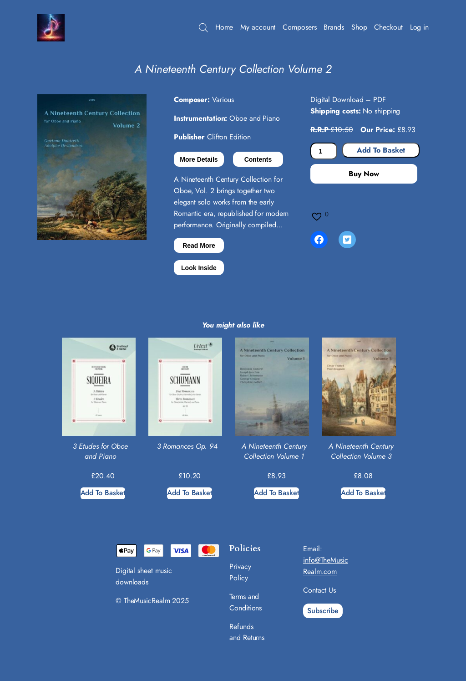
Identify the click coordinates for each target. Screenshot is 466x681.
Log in (419, 27)
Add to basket (381, 150)
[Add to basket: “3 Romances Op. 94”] (189, 493)
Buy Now (364, 174)
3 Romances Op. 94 (187, 446)
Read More (198, 245)
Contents (258, 159)
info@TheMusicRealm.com (325, 566)
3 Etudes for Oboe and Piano (100, 451)
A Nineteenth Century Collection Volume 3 (361, 451)
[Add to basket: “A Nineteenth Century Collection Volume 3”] (363, 493)
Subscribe (323, 610)
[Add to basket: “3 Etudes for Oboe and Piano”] (103, 493)
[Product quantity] (323, 151)
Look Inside (199, 267)
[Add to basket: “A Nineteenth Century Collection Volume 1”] (276, 493)
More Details (199, 159)
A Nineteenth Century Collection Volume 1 (274, 451)
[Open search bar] (203, 27)
